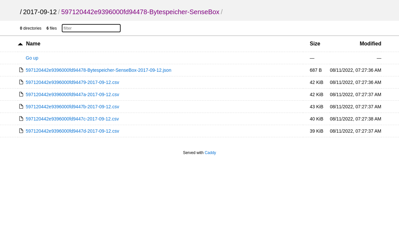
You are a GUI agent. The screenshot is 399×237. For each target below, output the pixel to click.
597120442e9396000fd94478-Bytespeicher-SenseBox (140, 11)
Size (315, 43)
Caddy (210, 152)
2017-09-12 (40, 11)
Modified (370, 43)
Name (33, 43)
